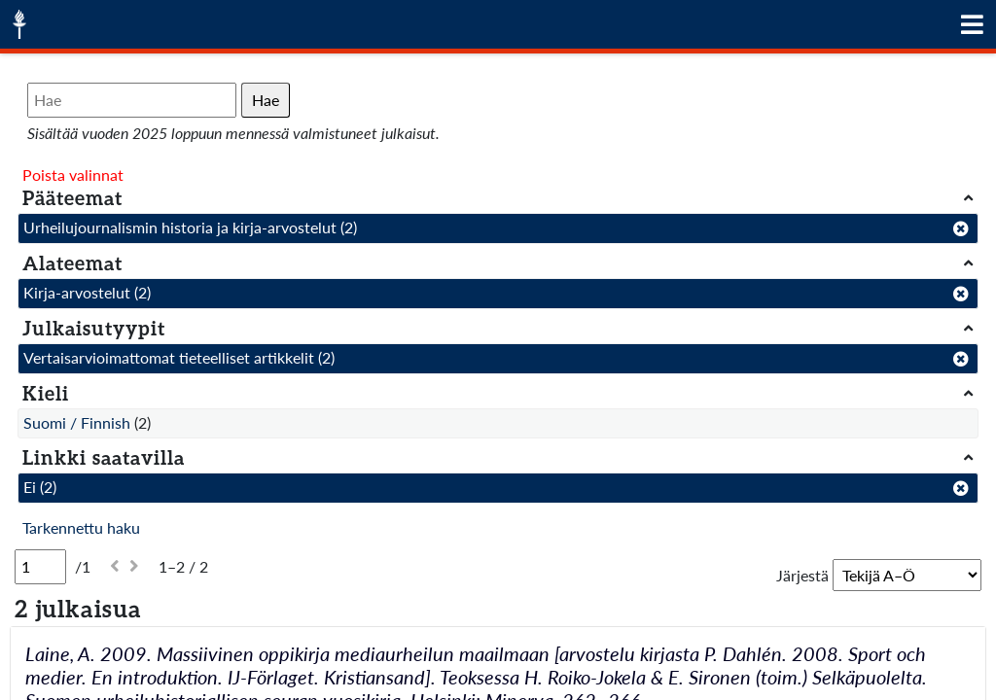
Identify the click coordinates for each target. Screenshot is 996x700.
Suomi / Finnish (76, 422)
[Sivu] (40, 566)
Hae (265, 99)
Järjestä (802, 575)
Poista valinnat (73, 174)
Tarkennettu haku (81, 527)
